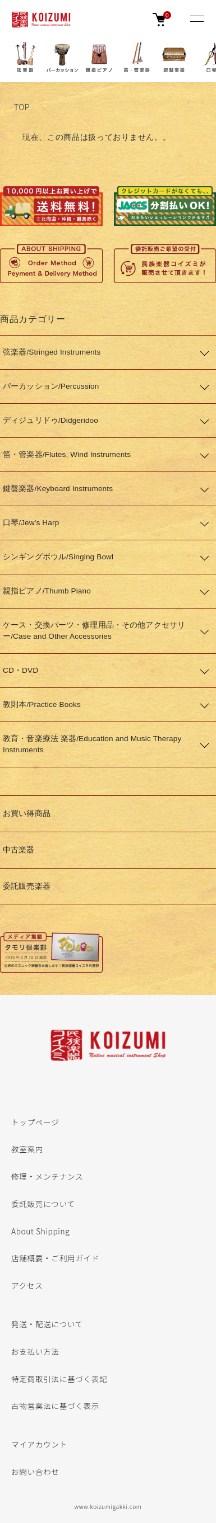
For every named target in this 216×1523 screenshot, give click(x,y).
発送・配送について (47, 1323)
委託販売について (43, 1203)
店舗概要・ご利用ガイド (55, 1257)
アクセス (27, 1285)
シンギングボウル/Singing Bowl (58, 557)
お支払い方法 (35, 1351)
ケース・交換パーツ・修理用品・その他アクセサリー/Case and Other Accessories (94, 630)
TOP (22, 106)
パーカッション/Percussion (51, 386)
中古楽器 (19, 850)
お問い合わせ (35, 1471)
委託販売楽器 (26, 886)
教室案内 (27, 1148)
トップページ (35, 1122)
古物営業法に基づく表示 (55, 1405)
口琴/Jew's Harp (31, 522)
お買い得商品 (26, 813)
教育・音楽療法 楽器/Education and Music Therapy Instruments (92, 744)
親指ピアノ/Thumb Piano (47, 591)
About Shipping (40, 1231)
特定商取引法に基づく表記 (59, 1378)
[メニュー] (196, 19)
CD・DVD (20, 670)
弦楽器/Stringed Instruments (51, 352)
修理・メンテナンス (47, 1176)
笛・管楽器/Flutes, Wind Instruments (67, 454)
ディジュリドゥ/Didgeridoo (50, 420)
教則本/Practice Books (42, 704)
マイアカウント (39, 1444)
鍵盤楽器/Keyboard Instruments (58, 488)
